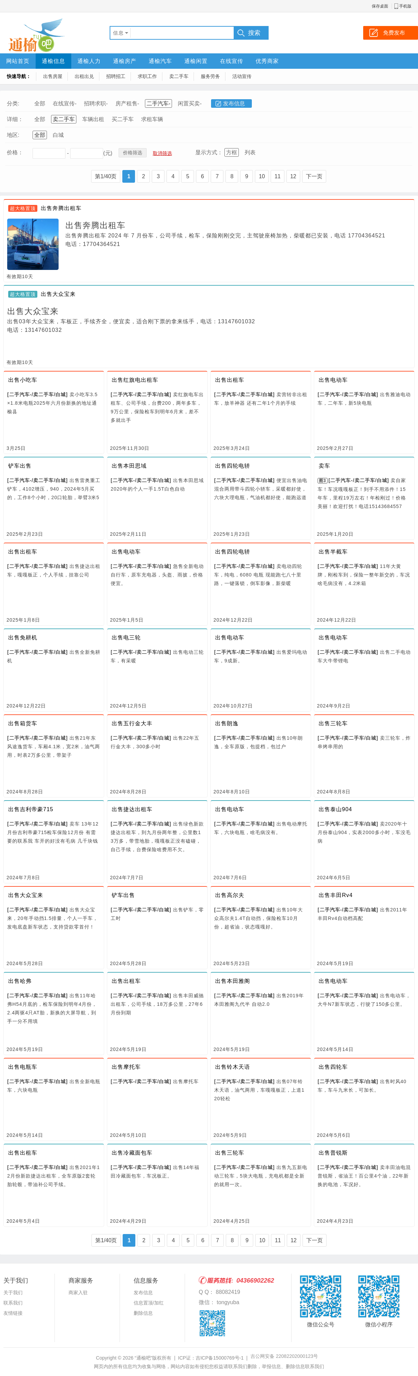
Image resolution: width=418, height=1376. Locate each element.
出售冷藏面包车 (132, 1153)
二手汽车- (158, 103)
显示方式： (209, 152)
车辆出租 (93, 119)
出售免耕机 (22, 637)
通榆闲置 (196, 61)
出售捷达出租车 (132, 809)
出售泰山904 (335, 809)
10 (262, 176)
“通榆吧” (143, 1358)
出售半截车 (333, 552)
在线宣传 (231, 61)
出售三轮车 (333, 723)
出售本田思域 (129, 466)
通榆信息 (53, 61)
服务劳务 (210, 76)
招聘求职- (96, 103)
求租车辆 (152, 119)
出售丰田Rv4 (336, 895)
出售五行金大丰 (132, 723)
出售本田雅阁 (232, 981)
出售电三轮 (126, 637)
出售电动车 (333, 380)
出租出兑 (84, 76)
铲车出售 (20, 466)
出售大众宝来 (58, 294)
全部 (39, 103)
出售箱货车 (22, 723)
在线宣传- (64, 103)
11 (277, 176)
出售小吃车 (22, 380)
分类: (13, 103)
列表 (250, 152)
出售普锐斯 (333, 1153)
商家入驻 (78, 1292)
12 (293, 176)
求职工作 (147, 76)
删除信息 (143, 1313)
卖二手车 (178, 76)
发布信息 (234, 103)
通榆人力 (89, 61)
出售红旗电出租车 (135, 380)
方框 (231, 152)
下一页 (314, 176)
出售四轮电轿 (232, 466)
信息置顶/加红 (149, 1303)
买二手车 (123, 119)
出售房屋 (52, 76)
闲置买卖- (189, 103)
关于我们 (13, 1292)
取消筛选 (162, 153)
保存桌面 (380, 6)
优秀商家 (267, 61)
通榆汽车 (160, 61)
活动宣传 (241, 76)
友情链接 (13, 1313)
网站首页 (17, 61)
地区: (13, 135)
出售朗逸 (226, 723)
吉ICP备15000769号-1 (220, 1358)
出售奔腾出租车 (61, 208)
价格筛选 (132, 152)
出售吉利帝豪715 (30, 809)
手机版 (405, 6)
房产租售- (127, 103)
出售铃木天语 (232, 1067)
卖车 (324, 466)
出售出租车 (229, 380)
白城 (58, 135)
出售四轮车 (333, 1067)
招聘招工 (115, 76)
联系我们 (13, 1303)
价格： (15, 152)
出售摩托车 (126, 1067)
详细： (15, 119)
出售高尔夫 (229, 895)
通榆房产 (124, 61)
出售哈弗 (20, 981)
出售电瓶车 (22, 1067)
